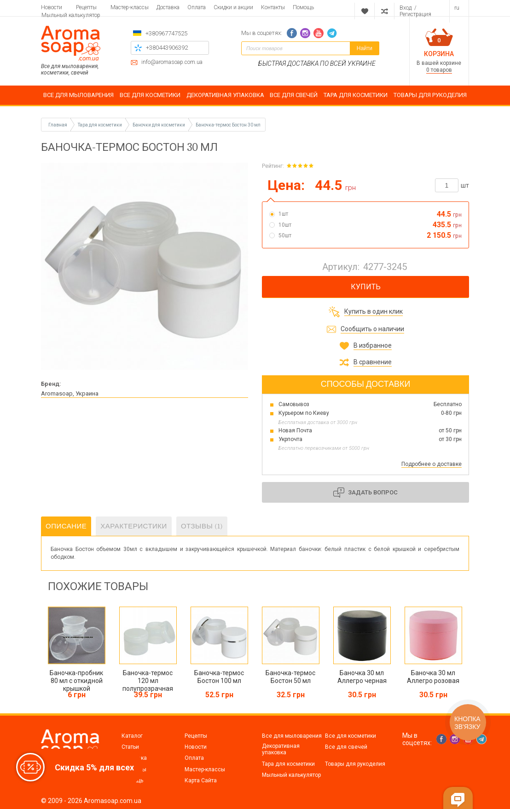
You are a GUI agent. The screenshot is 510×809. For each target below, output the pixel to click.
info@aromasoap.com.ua (172, 62)
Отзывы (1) (202, 526)
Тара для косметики (288, 764)
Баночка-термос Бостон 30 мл (228, 124)
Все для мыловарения (292, 736)
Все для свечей (346, 747)
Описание (66, 526)
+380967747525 (166, 33)
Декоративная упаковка (281, 749)
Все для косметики (350, 736)
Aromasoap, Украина (70, 393)
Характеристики (133, 526)
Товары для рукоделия (355, 764)
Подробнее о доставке (431, 464)
